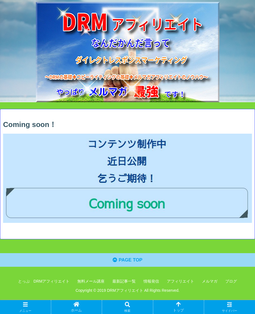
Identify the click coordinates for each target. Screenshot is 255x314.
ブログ (231, 282)
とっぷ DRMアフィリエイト (44, 282)
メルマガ (209, 282)
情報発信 (151, 282)
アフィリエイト (180, 282)
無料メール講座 (91, 282)
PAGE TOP (127, 261)
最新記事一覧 (124, 282)
